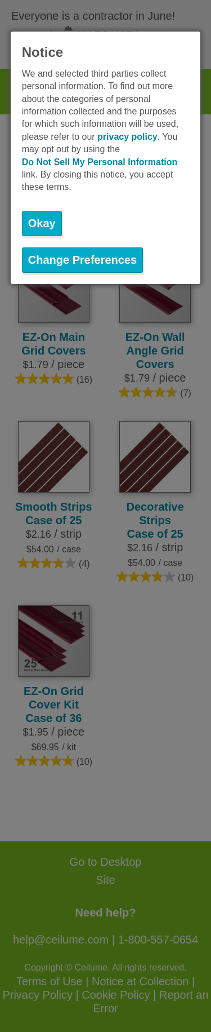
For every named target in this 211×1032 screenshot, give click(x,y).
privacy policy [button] (127, 136)
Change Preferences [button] (82, 260)
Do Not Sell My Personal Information (99, 162)
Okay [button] (42, 223)
